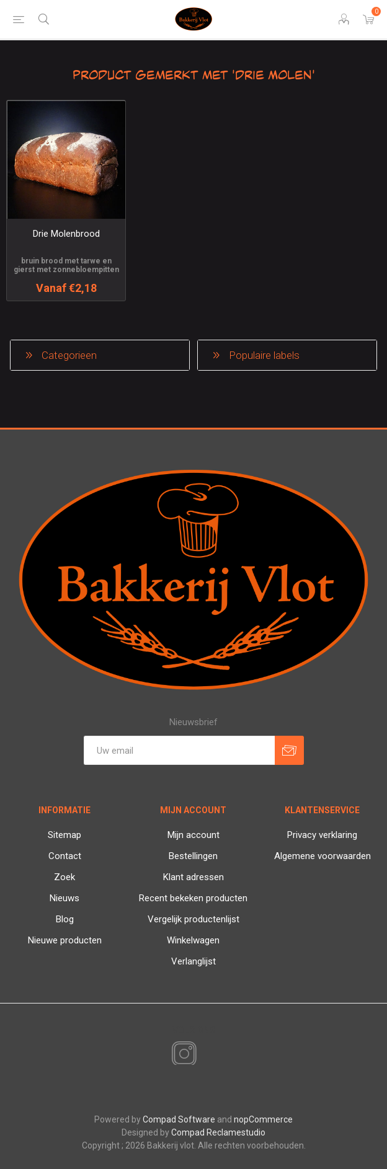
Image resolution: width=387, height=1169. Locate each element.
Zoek (64, 877)
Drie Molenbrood (66, 233)
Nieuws (64, 898)
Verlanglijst (193, 961)
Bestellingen (193, 856)
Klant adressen (193, 877)
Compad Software (179, 1119)
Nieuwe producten (65, 940)
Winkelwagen (193, 940)
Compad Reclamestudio (218, 1132)
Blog (65, 919)
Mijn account (193, 834)
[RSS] (205, 1055)
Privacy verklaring (322, 834)
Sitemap (64, 834)
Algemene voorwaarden (322, 856)
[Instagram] (182, 1054)
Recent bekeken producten (193, 898)
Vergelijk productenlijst (193, 919)
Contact (64, 856)
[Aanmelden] (179, 750)
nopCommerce (263, 1119)
